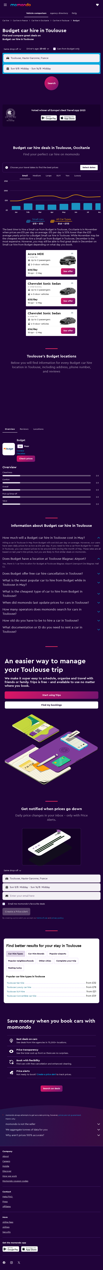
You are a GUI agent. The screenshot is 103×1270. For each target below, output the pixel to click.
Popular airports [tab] (57, 954)
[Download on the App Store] (68, 118)
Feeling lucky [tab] (15, 968)
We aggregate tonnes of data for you (53, 1130)
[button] (5, 4)
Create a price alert (46, 1074)
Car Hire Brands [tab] (36, 954)
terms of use (42, 918)
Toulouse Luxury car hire (19, 987)
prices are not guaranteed (69, 1115)
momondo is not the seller (53, 1124)
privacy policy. (58, 918)
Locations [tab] (38, 429)
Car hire (5, 20)
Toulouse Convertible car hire (21, 996)
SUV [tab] (58, 176)
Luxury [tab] (77, 176)
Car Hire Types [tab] (15, 954)
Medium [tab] (37, 176)
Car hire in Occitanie (40, 20)
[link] (68, 271)
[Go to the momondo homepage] (21, 4)
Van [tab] (67, 176)
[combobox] (12, 49)
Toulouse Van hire (15, 983)
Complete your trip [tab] (66, 961)
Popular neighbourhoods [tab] (21, 961)
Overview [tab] (10, 429)
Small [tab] (25, 176)
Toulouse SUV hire (16, 992)
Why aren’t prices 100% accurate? (53, 1135)
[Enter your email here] (54, 896)
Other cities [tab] (45, 961)
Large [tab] (49, 176)
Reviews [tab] (24, 429)
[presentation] (68, 117)
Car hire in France (20, 20)
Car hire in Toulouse (61, 20)
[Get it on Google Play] (49, 118)
